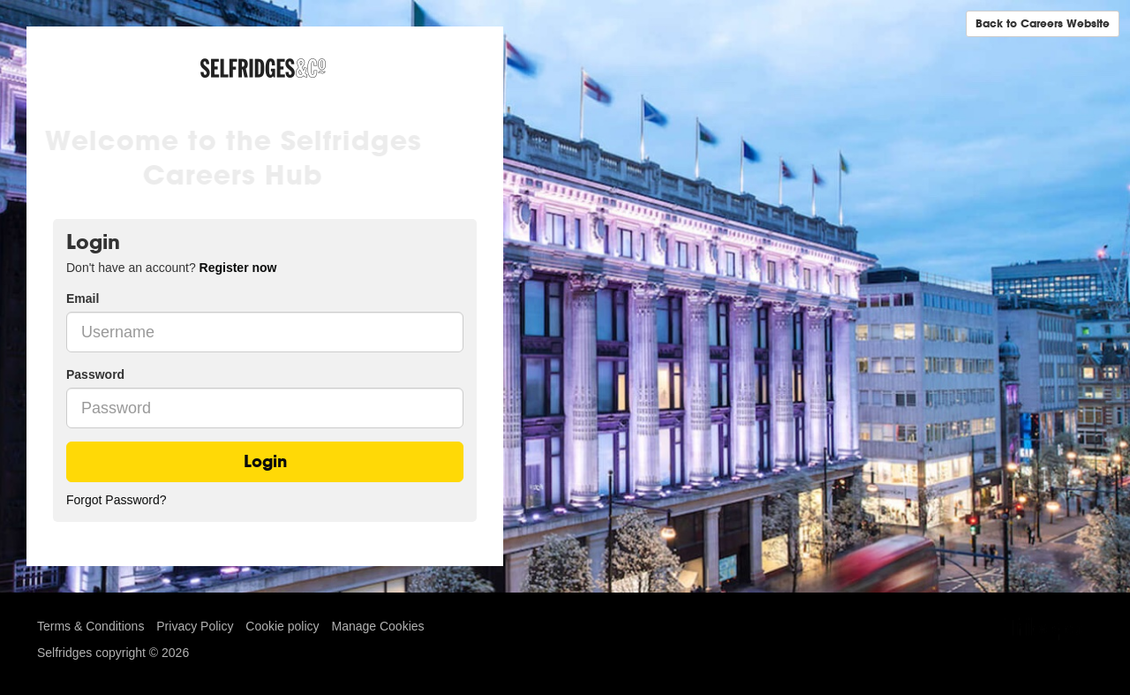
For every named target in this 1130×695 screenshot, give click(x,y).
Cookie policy (282, 626)
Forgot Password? (116, 500)
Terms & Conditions (90, 626)
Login (265, 461)
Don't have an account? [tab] (171, 268)
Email (82, 298)
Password (95, 374)
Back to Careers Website (1043, 23)
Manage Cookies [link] (377, 626)
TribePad (1049, 630)
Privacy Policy (194, 626)
